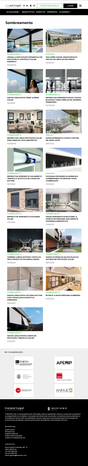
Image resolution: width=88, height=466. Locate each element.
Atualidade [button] (12, 12)
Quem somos (10, 430)
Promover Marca (49, 6)
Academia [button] (64, 12)
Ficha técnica (10, 432)
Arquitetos (28, 12)
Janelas (49, 135)
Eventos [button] (40, 12)
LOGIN (70, 6)
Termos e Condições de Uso (15, 438)
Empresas (52, 12)
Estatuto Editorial (11, 434)
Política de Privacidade (13, 436)
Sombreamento (14, 54)
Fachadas (50, 173)
